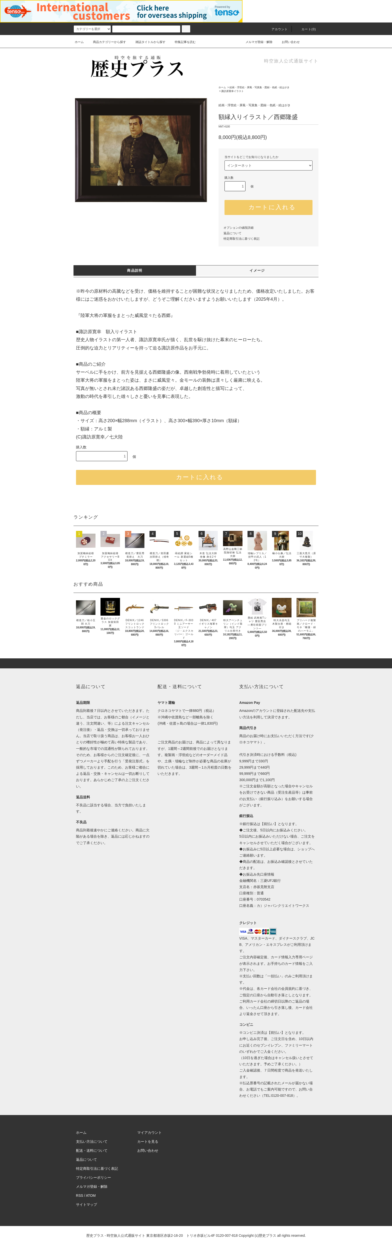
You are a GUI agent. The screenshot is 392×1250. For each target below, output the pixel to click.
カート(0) (306, 29)
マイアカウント (149, 1133)
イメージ (257, 270)
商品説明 (134, 270)
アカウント (277, 29)
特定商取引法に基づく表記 (242, 238)
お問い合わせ (288, 42)
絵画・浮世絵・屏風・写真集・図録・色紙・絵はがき (260, 87)
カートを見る (147, 1142)
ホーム (79, 42)
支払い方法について (92, 1142)
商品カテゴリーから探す (106, 42)
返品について (233, 233)
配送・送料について (92, 1151)
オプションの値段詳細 (239, 227)
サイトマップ (86, 1205)
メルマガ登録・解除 (256, 42)
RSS (79, 1196)
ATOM (91, 1196)
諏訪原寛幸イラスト (232, 91)
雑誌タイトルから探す (148, 42)
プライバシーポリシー (93, 1178)
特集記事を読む (182, 42)
